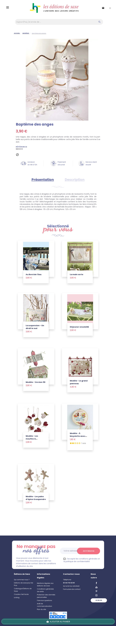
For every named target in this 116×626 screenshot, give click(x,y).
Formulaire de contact (71, 589)
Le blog (16, 597)
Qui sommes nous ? (22, 580)
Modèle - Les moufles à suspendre (32, 439)
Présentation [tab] (42, 179)
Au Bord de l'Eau (33, 274)
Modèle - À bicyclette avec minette (77, 436)
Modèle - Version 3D (35, 382)
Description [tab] (75, 179)
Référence (21, 147)
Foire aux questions (44, 600)
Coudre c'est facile (21, 594)
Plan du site (41, 609)
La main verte (76, 274)
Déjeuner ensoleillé (79, 327)
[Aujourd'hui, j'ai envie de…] (59, 22)
